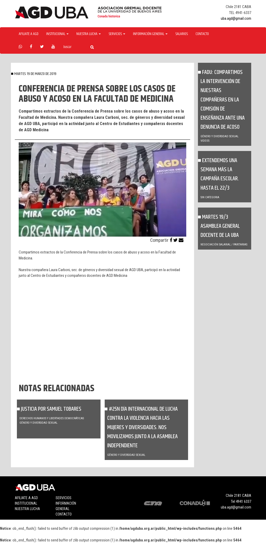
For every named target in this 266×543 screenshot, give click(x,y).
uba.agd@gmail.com (236, 18)
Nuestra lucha (27, 509)
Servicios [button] (117, 34)
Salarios (181, 34)
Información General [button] (150, 34)
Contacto (202, 34)
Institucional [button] (57, 34)
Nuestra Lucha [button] (88, 34)
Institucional (26, 503)
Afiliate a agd (28, 34)
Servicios (63, 498)
